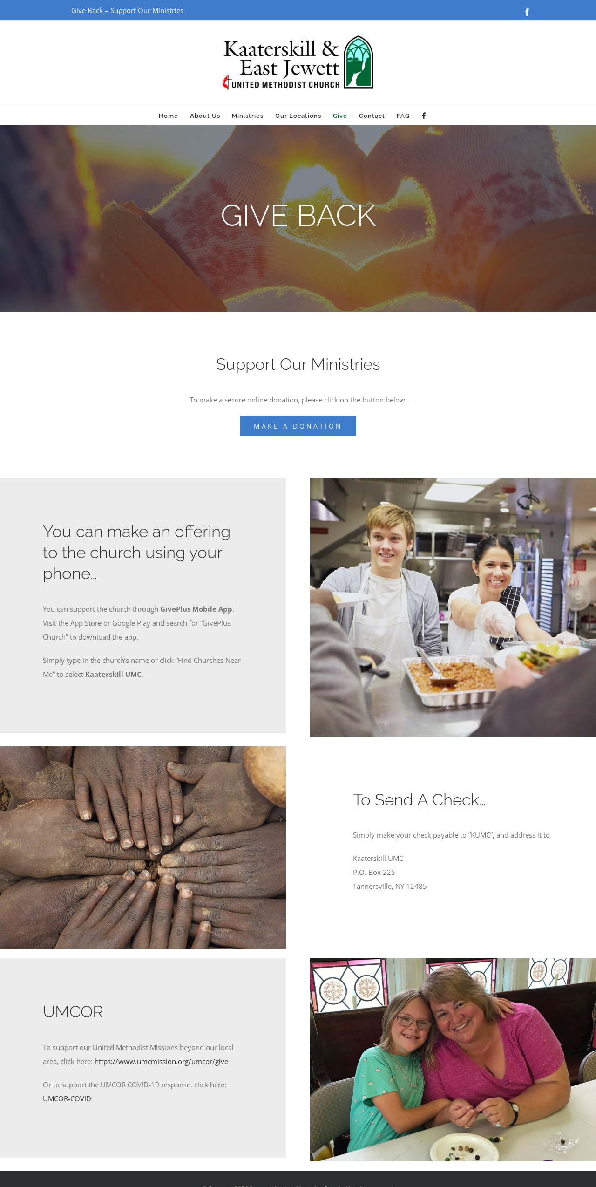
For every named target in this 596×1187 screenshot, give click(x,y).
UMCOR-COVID (67, 1098)
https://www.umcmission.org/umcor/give (161, 1061)
